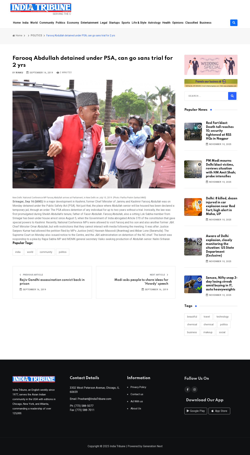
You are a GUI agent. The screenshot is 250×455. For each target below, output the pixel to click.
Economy (73, 22)
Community (46, 22)
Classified (191, 22)
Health (166, 22)
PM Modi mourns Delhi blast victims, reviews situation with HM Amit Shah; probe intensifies (221, 168)
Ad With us (137, 403)
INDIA (17, 252)
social (222, 332)
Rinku (19, 72)
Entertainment (89, 22)
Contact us (137, 396)
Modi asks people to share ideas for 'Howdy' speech (141, 281)
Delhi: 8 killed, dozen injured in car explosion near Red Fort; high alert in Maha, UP (221, 206)
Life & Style (139, 22)
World (34, 22)
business (192, 332)
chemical (192, 324)
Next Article (159, 275)
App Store (219, 414)
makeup (207, 332)
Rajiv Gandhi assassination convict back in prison (52, 281)
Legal (103, 22)
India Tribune (117, 446)
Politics (60, 22)
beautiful (192, 316)
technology (222, 316)
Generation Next (152, 446)
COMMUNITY (46, 252)
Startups (114, 22)
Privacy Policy (138, 388)
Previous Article (31, 275)
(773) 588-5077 (83, 407)
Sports (126, 22)
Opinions (178, 22)
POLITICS (36, 35)
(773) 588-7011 (84, 411)
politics (224, 324)
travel (207, 316)
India (25, 22)
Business (205, 22)
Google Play (196, 414)
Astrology (154, 22)
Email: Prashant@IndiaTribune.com (90, 400)
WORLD (30, 252)
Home (17, 22)
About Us (136, 410)
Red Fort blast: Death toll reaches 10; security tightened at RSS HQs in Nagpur (220, 130)
